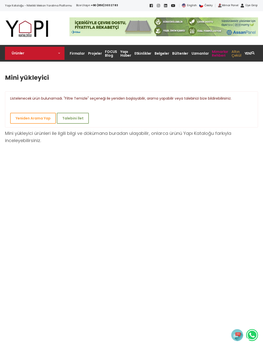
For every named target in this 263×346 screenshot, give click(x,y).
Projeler (95, 53)
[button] (35, 53)
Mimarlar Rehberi (220, 53)
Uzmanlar (200, 53)
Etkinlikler (143, 53)
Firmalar (77, 53)
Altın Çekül (236, 53)
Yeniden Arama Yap (33, 118)
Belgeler (162, 53)
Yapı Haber (125, 53)
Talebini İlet (72, 118)
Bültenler (180, 53)
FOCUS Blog (111, 53)
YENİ (248, 53)
